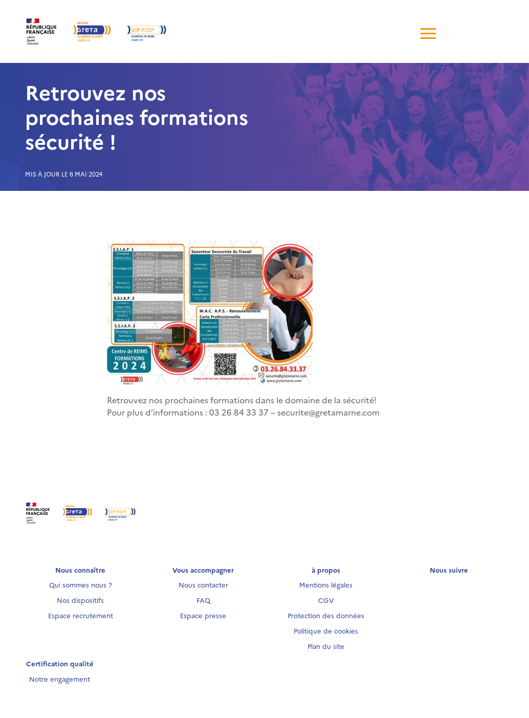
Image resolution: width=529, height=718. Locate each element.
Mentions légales (325, 584)
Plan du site (325, 645)
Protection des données (326, 615)
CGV (326, 599)
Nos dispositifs (80, 599)
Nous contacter (203, 584)
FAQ (203, 599)
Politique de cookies (326, 630)
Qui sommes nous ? (80, 584)
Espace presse (203, 615)
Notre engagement (59, 678)
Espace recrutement (80, 615)
